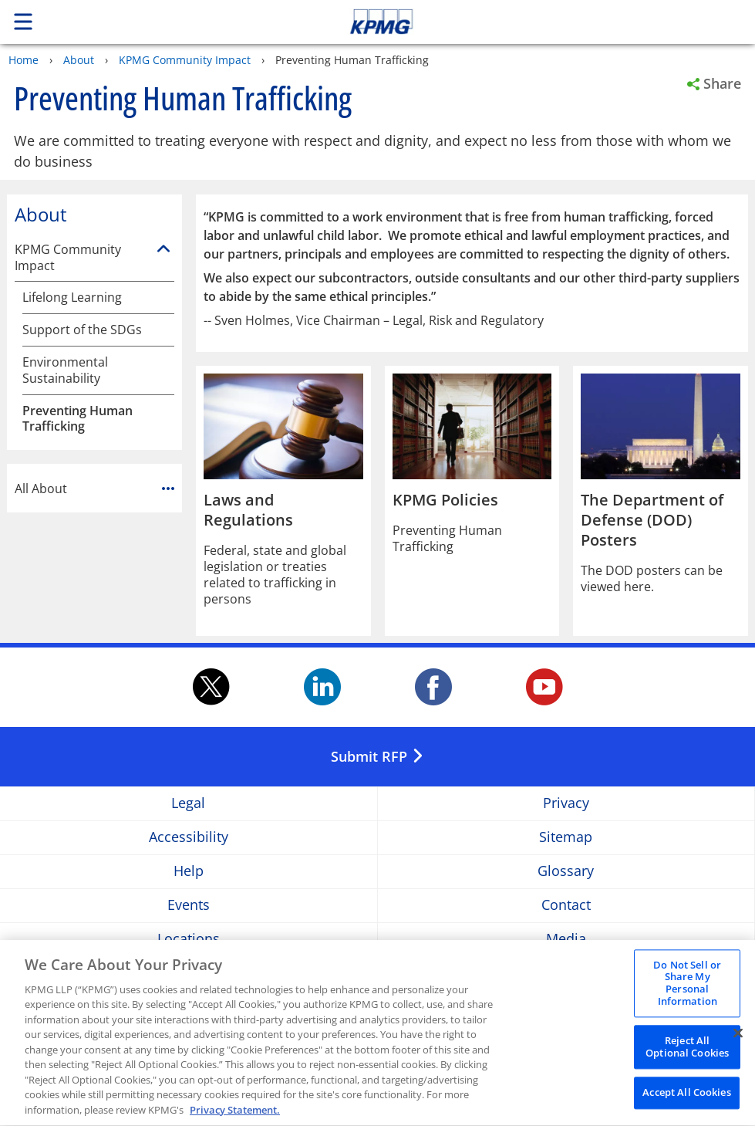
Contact (566, 905)
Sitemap (565, 837)
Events (188, 905)
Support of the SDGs (82, 330)
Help (189, 871)
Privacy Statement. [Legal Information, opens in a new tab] (235, 1114)
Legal (188, 803)
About (78, 59)
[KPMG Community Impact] (163, 249)
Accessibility (188, 837)
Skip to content (529, 22)
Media (566, 939)
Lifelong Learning (72, 297)
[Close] (738, 1036)
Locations (188, 939)
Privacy (566, 803)
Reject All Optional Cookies (687, 1050)
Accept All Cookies (686, 1096)
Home (23, 59)
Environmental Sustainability (65, 370)
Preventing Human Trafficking (77, 419)
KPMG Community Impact (185, 59)
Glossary (566, 871)
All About (94, 488)
